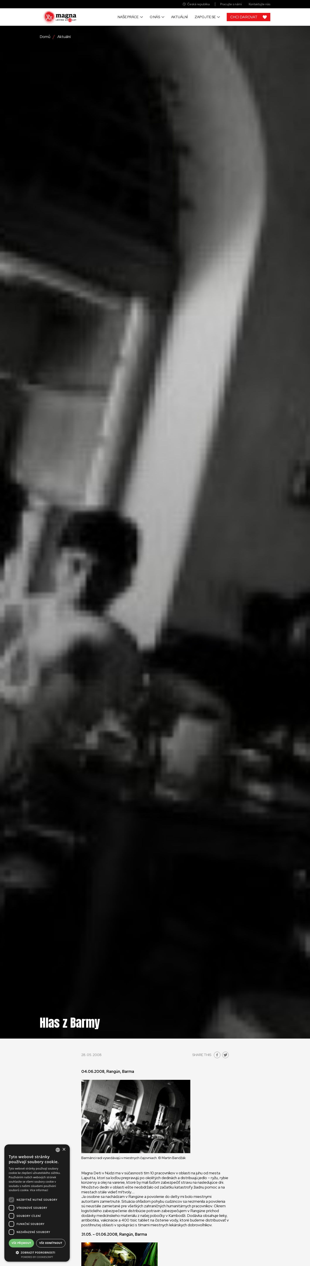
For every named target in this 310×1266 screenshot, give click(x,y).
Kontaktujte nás (259, 4)
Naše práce (128, 17)
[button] (37, 1252)
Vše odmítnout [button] (50, 1243)
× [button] (63, 1149)
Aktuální (179, 17)
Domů (45, 36)
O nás (155, 17)
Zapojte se (205, 17)
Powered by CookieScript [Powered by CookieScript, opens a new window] (37, 1257)
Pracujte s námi (231, 4)
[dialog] (37, 1203)
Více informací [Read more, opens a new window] (39, 1190)
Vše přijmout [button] (21, 1243)
